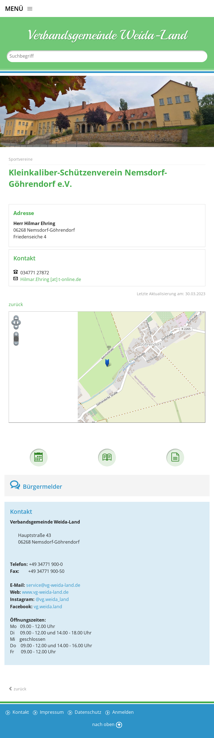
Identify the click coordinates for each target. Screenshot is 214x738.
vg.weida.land (48, 606)
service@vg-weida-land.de (53, 585)
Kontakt (20, 712)
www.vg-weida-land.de (45, 592)
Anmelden (122, 712)
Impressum (51, 712)
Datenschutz (87, 712)
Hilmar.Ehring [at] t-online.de (50, 279)
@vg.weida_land (52, 599)
